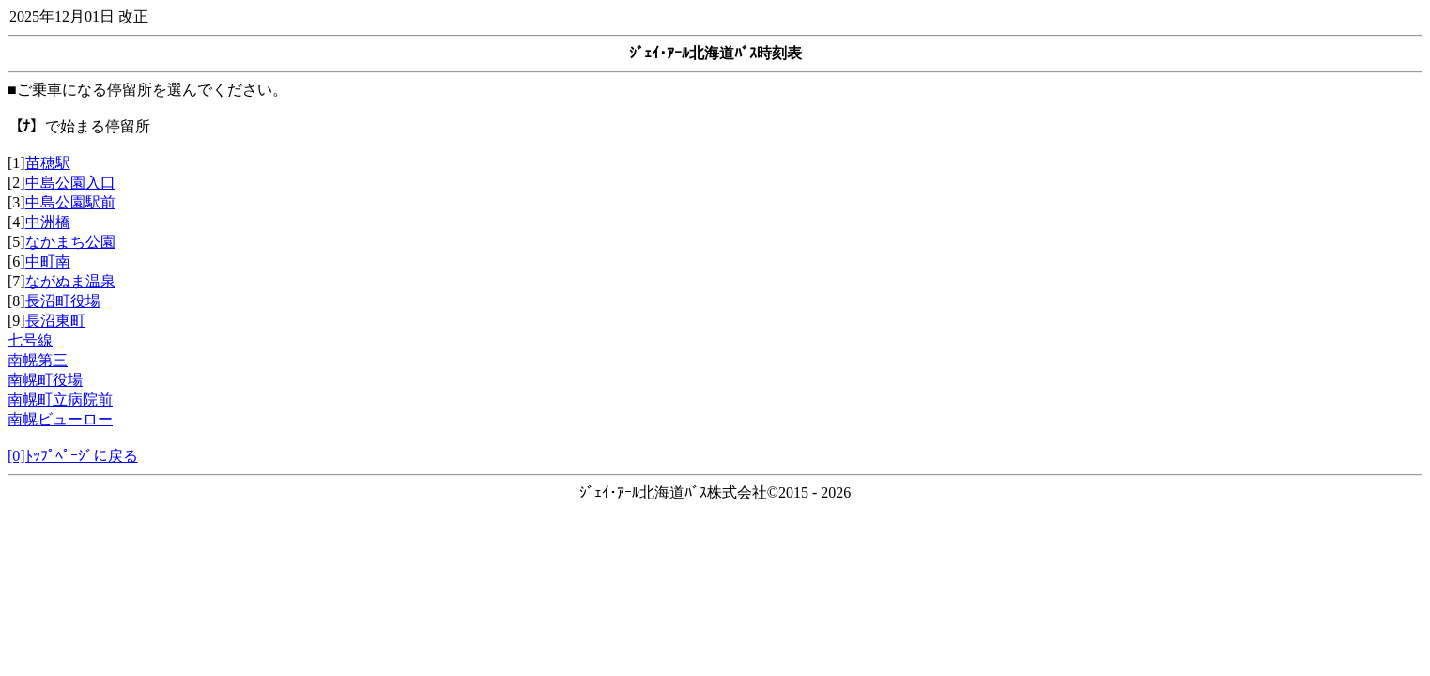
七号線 (30, 340)
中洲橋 (47, 222)
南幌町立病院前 (60, 399)
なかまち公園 (70, 242)
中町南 (47, 261)
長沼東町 (55, 321)
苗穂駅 (47, 163)
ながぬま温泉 (70, 281)
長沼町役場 (62, 301)
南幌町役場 (45, 380)
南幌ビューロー (60, 419)
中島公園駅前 (70, 202)
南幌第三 (38, 360)
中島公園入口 (70, 183)
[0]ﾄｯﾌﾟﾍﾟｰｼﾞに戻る (73, 456)
